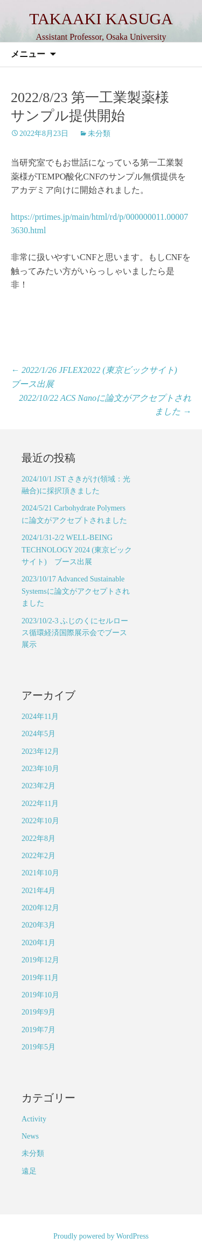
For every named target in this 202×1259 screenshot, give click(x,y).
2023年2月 (38, 786)
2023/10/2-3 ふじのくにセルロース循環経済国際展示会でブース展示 (75, 633)
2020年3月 (38, 925)
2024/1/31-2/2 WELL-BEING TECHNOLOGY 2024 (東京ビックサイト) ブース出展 (77, 550)
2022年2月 (38, 856)
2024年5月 (38, 734)
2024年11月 (40, 717)
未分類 (99, 134)
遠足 (29, 1171)
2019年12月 (40, 960)
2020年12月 (40, 908)
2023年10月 (40, 769)
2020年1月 (38, 943)
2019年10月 (40, 995)
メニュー (28, 54)
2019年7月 (38, 1030)
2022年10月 (40, 821)
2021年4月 (38, 891)
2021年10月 (40, 873)
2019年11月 (40, 978)
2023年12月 (40, 751)
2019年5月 (38, 1047)
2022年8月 (38, 838)
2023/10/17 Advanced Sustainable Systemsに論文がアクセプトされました (76, 591)
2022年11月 (40, 804)
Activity (34, 1119)
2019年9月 (38, 1012)
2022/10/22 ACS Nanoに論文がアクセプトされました (105, 404)
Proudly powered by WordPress (101, 1236)
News (30, 1136)
